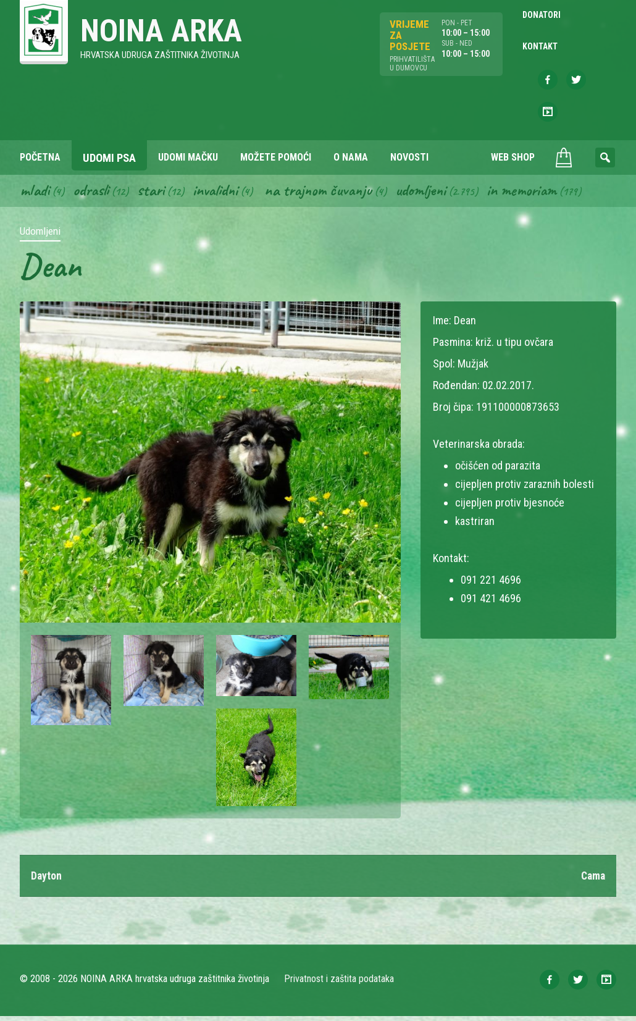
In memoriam (535, 193)
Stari (154, 193)
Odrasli (93, 193)
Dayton (46, 879)
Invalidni (220, 193)
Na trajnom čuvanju (326, 193)
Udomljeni (432, 193)
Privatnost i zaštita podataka (339, 983)
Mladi (35, 193)
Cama (592, 879)
